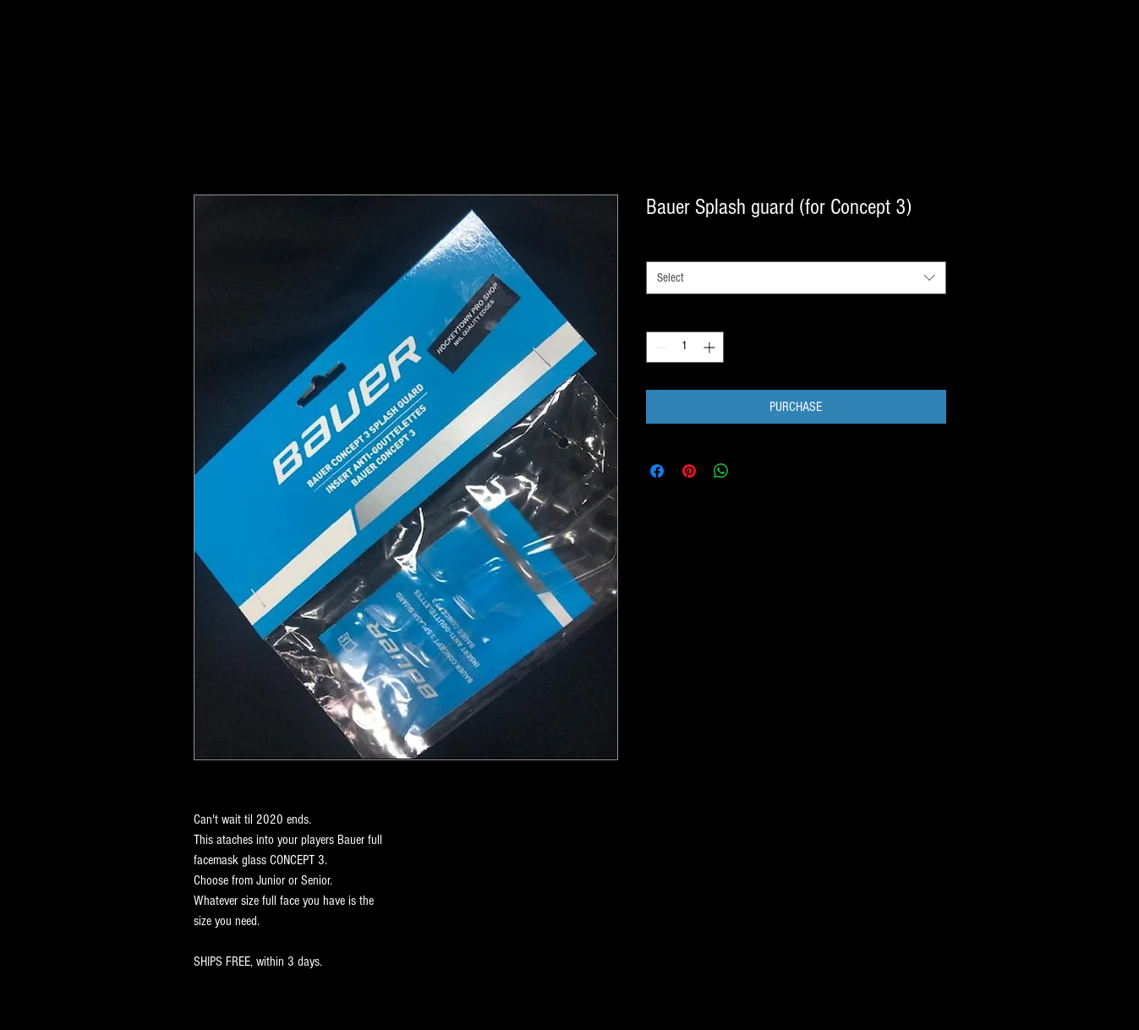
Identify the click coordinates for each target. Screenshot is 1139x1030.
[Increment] (710, 347)
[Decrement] (659, 347)
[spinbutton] (685, 347)
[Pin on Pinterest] (689, 471)
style (659, 246)
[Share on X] (753, 471)
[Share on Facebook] (657, 471)
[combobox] (796, 277)
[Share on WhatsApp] (721, 471)
